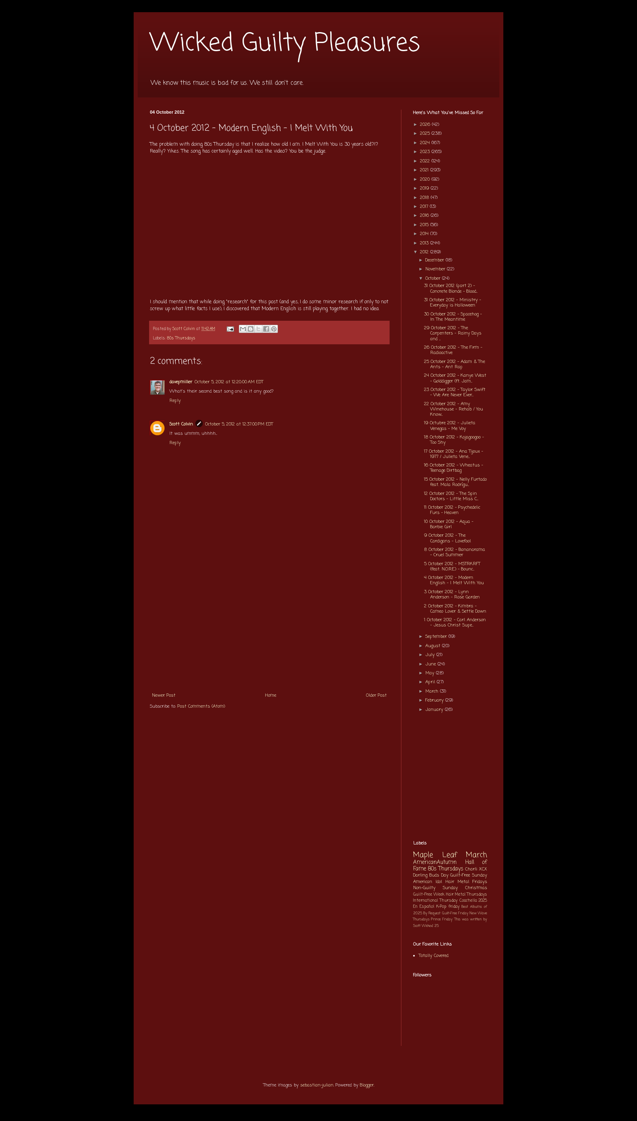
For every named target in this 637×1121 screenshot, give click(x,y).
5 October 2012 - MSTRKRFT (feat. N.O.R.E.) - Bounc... (452, 566)
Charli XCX (476, 869)
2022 (425, 161)
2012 (425, 252)
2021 (425, 170)
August (433, 646)
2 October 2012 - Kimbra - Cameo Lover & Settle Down (455, 609)
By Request (431, 913)
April (431, 682)
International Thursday (435, 901)
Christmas (476, 888)
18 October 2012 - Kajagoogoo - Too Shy (454, 440)
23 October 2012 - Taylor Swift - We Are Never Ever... (454, 392)
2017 (425, 206)
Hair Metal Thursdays (467, 895)
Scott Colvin (181, 424)
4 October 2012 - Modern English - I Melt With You (454, 580)
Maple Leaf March (450, 855)
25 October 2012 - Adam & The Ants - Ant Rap (454, 364)
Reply (175, 400)
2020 (425, 179)
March (432, 691)
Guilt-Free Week (428, 895)
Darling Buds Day (430, 875)
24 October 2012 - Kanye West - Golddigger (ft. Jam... (455, 378)
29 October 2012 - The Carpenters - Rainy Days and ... (452, 333)
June (431, 664)
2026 (426, 124)
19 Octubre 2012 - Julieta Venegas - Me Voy (449, 426)
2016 (425, 215)
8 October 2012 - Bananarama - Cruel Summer (454, 552)
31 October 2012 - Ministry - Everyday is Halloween (452, 303)
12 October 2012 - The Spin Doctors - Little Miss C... (451, 496)
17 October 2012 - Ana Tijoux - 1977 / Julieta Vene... (453, 454)
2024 (425, 143)
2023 (425, 152)
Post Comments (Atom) (201, 706)
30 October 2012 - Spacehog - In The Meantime (453, 317)
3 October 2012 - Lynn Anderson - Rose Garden (452, 594)
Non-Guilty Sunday (435, 888)
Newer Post (164, 695)
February (435, 700)
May (430, 673)
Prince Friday (442, 919)
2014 (425, 234)
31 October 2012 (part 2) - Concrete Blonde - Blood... (450, 288)
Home (270, 695)
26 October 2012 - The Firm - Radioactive (453, 350)
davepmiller (180, 382)
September (436, 636)
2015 (425, 225)
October (433, 278)
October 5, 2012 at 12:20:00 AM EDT (229, 382)
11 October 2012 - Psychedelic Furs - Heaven (452, 510)
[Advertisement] (269, 627)
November (436, 269)
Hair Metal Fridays (467, 882)
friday (453, 907)
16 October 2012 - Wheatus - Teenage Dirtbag (453, 468)
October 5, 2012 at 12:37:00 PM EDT (239, 424)
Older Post (376, 695)
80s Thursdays (181, 338)
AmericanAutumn (435, 862)
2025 (425, 133)
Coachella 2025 (473, 901)
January (435, 709)
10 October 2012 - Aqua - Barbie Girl (448, 524)
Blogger (367, 1085)
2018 (425, 197)
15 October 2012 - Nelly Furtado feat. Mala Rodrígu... (455, 482)
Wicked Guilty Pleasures (285, 43)
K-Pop (441, 907)
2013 (425, 243)
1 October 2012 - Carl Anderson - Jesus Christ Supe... (455, 623)
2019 (425, 188)
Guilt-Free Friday (455, 913)
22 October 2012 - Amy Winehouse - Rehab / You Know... (453, 409)
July (430, 655)
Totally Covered (433, 956)
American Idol (427, 882)
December (435, 260)
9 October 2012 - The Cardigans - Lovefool (447, 538)
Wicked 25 (430, 926)
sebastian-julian (317, 1085)
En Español (423, 907)
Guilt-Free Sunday (468, 875)
